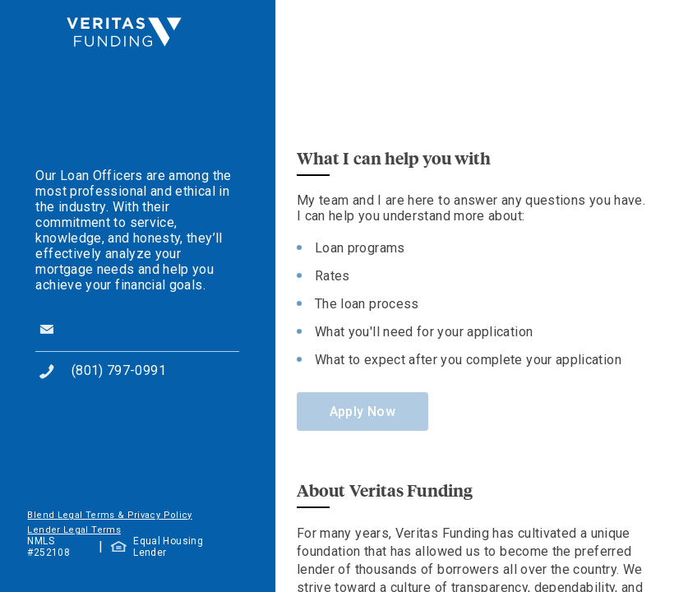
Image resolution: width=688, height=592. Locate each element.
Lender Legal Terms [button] (73, 530)
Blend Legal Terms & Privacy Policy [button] (109, 515)
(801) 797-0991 (119, 370)
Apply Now (362, 411)
